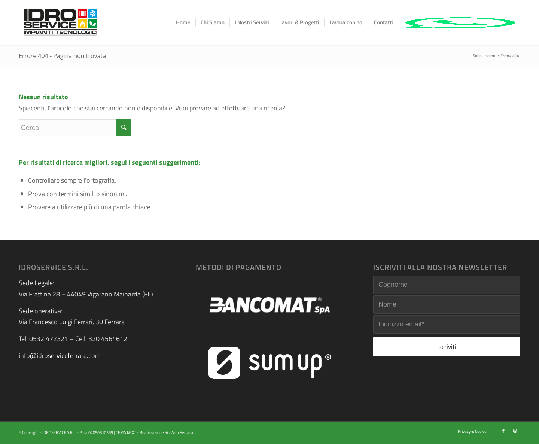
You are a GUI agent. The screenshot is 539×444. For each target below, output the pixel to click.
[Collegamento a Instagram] (514, 431)
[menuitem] (183, 22)
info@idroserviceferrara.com (60, 355)
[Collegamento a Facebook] (503, 431)
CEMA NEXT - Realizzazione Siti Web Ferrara (154, 432)
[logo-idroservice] (61, 22)
